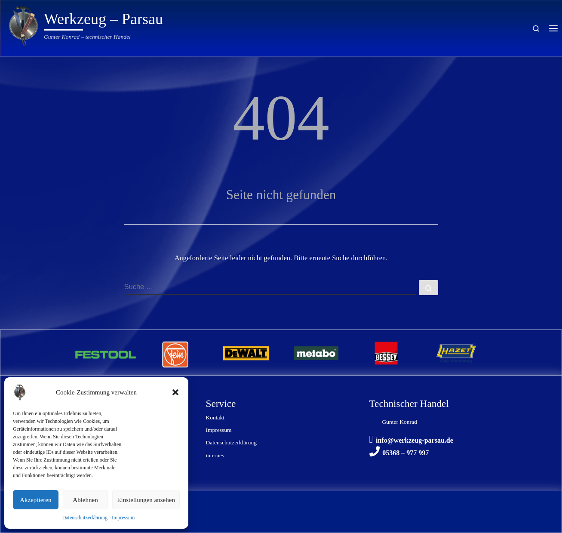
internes (215, 455)
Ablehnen (85, 499)
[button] (175, 392)
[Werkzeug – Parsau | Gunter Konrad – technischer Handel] (23, 24)
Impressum (123, 518)
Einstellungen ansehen (146, 499)
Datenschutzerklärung (84, 518)
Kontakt (215, 417)
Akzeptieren (35, 499)
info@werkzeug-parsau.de (414, 440)
